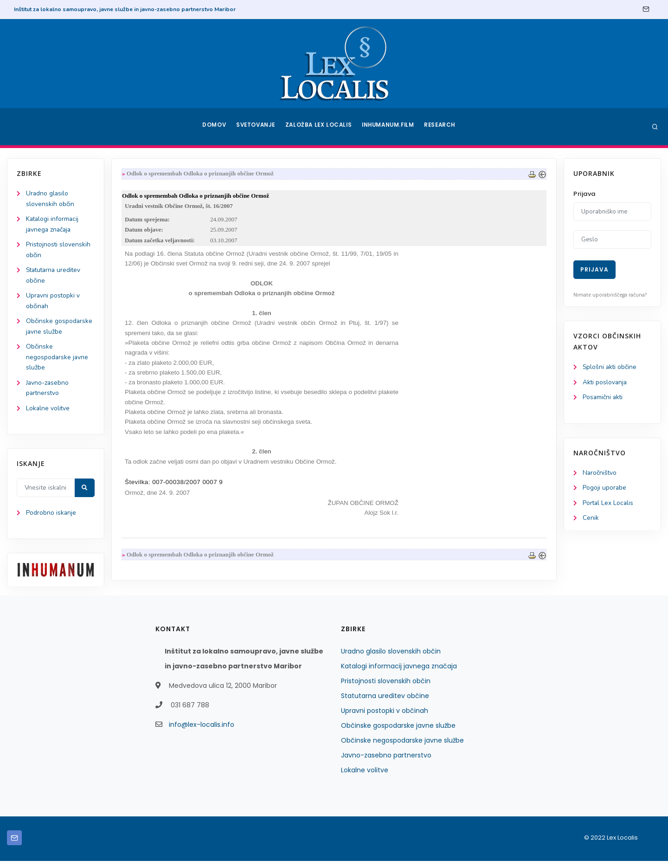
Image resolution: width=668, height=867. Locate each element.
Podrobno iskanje (51, 519)
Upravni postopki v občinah (384, 716)
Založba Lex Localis (320, 126)
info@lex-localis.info (201, 730)
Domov (213, 126)
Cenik (591, 520)
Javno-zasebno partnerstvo (386, 761)
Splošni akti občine (610, 367)
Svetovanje (257, 126)
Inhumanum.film (388, 126)
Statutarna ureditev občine (385, 701)
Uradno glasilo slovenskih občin (391, 657)
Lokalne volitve (48, 413)
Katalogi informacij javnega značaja (399, 672)
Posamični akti (603, 398)
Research (441, 126)
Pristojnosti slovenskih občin (385, 687)
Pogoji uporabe (605, 489)
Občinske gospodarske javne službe (398, 731)
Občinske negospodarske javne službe (57, 361)
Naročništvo (600, 474)
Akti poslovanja (605, 382)
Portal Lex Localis (609, 504)
